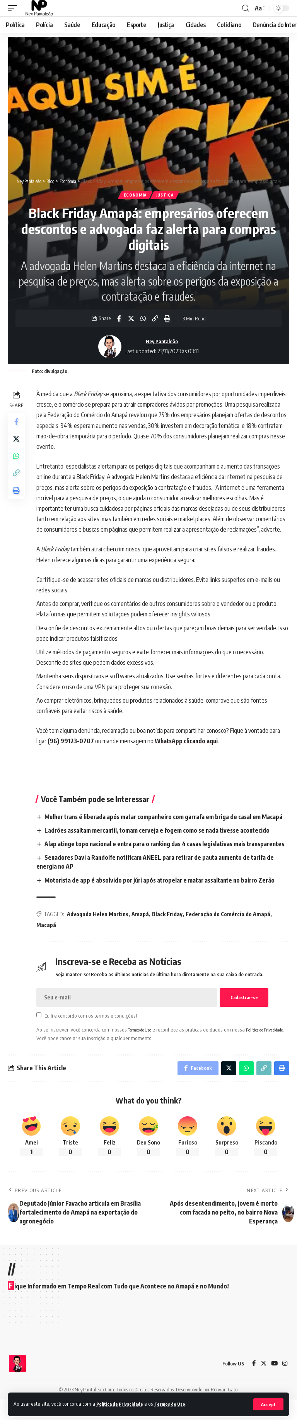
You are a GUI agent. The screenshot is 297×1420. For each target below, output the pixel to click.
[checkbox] (40, 1034)
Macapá (48, 944)
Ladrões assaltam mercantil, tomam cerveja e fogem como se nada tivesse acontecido (163, 840)
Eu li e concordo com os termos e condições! (92, 1035)
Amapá (141, 933)
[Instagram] (284, 1384)
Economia (134, 195)
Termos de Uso (178, 1404)
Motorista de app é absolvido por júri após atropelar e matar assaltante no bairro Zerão (166, 899)
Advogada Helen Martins (99, 933)
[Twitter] (263, 1384)
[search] (245, 8)
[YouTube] (273, 1384)
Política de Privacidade (123, 1404)
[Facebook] (253, 1384)
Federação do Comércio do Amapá (229, 933)
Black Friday (169, 933)
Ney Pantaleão (161, 342)
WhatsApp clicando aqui (189, 742)
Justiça (165, 195)
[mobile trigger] (14, 8)
